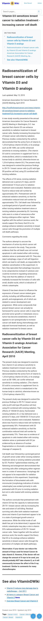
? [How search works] (38, 12)
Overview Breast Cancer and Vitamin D (22, 601)
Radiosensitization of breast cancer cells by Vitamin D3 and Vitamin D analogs (21, 40)
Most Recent (28, 3)
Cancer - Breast (8, 617)
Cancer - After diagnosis (28, 614)
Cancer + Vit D (12, 614)
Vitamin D (19, 617)
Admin (40, 3)
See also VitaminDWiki (17, 60)
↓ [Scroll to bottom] (39, 616)
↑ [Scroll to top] (33, 616)
